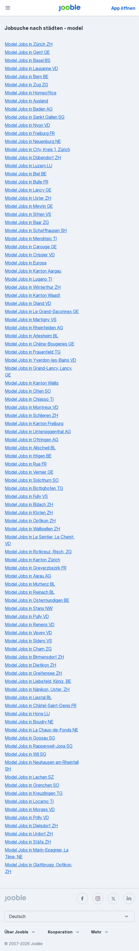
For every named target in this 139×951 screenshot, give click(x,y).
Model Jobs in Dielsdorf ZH (31, 825)
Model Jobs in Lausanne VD (31, 68)
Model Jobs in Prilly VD (27, 817)
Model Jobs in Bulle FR (26, 182)
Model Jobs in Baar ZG (27, 222)
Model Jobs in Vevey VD (28, 632)
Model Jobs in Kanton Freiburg (34, 423)
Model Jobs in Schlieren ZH (31, 415)
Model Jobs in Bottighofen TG (34, 488)
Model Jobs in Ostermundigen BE (37, 600)
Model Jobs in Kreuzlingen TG (34, 793)
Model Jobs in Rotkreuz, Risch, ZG (38, 551)
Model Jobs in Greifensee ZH (33, 673)
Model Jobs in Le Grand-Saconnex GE (42, 311)
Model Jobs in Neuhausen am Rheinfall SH (42, 765)
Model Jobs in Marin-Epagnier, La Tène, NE (36, 853)
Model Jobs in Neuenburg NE (33, 141)
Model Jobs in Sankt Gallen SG (34, 117)
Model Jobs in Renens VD (29, 624)
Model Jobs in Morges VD (30, 809)
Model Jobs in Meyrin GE (29, 206)
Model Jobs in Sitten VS (28, 214)
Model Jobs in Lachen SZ (29, 777)
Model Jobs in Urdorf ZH (29, 833)
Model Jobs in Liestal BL (28, 697)
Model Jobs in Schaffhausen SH (36, 230)
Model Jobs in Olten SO (28, 391)
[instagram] (97, 898)
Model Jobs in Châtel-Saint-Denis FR (40, 705)
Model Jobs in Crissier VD (30, 255)
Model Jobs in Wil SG (25, 754)
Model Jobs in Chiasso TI (29, 399)
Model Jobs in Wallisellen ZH (32, 528)
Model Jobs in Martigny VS (30, 319)
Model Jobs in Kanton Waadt (32, 295)
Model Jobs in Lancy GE (28, 190)
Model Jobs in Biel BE (25, 174)
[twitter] (113, 898)
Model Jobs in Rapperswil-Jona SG (39, 746)
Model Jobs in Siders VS (28, 640)
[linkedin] (129, 898)
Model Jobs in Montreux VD (31, 407)
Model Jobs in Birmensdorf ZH (34, 657)
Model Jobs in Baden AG (29, 109)
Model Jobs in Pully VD (27, 616)
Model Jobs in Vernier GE (29, 472)
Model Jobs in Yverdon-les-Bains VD (40, 360)
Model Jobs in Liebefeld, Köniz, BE (38, 681)
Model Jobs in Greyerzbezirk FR (35, 568)
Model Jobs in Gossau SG (30, 738)
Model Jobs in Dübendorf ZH (33, 157)
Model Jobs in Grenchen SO (32, 785)
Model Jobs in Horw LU (27, 713)
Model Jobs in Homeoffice (30, 93)
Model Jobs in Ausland (26, 101)
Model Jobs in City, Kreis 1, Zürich (37, 149)
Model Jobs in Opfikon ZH (30, 520)
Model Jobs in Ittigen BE (28, 456)
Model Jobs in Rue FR (26, 464)
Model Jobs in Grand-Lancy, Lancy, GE (38, 371)
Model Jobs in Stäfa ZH (28, 842)
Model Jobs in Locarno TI (29, 801)
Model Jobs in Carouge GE (31, 246)
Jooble (37, 943)
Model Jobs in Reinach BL (29, 592)
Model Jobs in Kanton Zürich (32, 560)
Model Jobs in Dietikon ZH (30, 665)
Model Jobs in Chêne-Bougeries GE (39, 344)
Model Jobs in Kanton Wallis (32, 383)
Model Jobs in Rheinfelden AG (34, 327)
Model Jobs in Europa (25, 263)
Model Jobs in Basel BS (27, 60)
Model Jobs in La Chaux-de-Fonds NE (41, 730)
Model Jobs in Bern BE (26, 76)
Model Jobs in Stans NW (29, 608)
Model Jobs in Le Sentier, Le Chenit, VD (40, 540)
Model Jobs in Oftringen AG (31, 439)
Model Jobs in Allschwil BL (30, 448)
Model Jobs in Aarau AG (28, 576)
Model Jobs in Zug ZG (26, 84)
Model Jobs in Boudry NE (29, 721)
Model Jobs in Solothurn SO (32, 480)
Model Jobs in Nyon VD (27, 125)
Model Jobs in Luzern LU (28, 165)
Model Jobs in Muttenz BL (30, 584)
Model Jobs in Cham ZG (28, 649)
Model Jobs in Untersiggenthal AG (38, 431)
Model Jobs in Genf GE (27, 52)
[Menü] (7, 7)
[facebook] (82, 898)
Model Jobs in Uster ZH (28, 198)
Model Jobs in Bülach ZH (29, 504)
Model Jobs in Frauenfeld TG (33, 352)
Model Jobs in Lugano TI (28, 279)
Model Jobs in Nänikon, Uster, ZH (37, 689)
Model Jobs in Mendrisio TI (31, 238)
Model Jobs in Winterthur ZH (33, 287)
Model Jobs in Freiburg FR (30, 133)
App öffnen (123, 8)
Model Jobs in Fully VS (26, 496)
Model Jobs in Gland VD (28, 303)
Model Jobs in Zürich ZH (29, 44)
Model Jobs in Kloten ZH (29, 512)
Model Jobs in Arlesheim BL (31, 336)
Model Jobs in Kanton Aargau (33, 271)
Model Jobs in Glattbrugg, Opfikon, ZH (38, 868)
